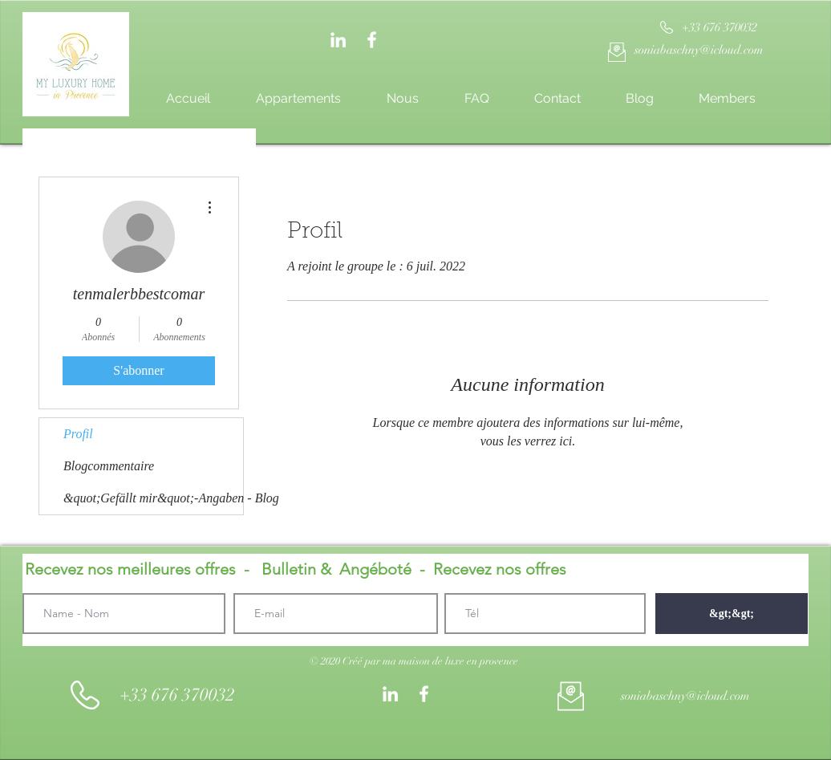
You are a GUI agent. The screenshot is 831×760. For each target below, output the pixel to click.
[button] (414, 661)
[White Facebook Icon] (372, 40)
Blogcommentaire (108, 466)
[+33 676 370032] (719, 27)
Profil (78, 434)
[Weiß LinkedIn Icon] (338, 40)
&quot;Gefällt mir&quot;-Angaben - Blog (153, 498)
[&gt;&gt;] (731, 613)
